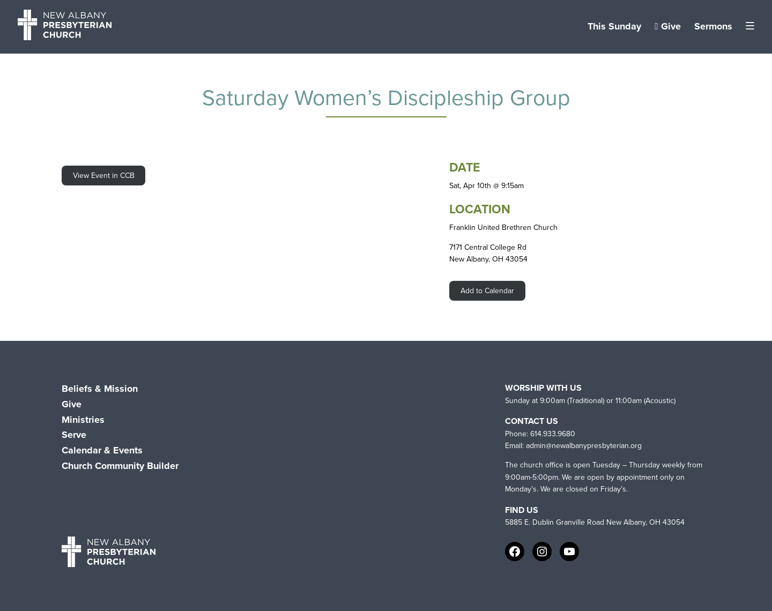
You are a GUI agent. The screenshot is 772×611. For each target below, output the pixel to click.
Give (668, 26)
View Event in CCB (104, 175)
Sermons (713, 26)
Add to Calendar (487, 290)
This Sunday (614, 26)
